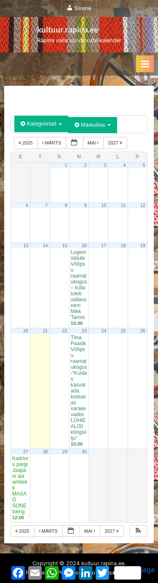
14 (45, 245)
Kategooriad (41, 123)
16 (84, 245)
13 (25, 245)
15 (64, 245)
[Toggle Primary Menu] (145, 63)
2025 (26, 142)
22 (64, 330)
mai (94, 142)
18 (123, 245)
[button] (138, 531)
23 (84, 330)
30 (84, 451)
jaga (134, 572)
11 (123, 205)
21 (45, 330)
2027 (115, 142)
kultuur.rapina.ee (67, 29)
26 (142, 330)
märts (52, 142)
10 (103, 205)
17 (103, 245)
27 (25, 451)
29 (64, 451)
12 (142, 205)
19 (142, 245)
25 (123, 330)
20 (25, 330)
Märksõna (92, 125)
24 (103, 330)
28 (45, 451)
